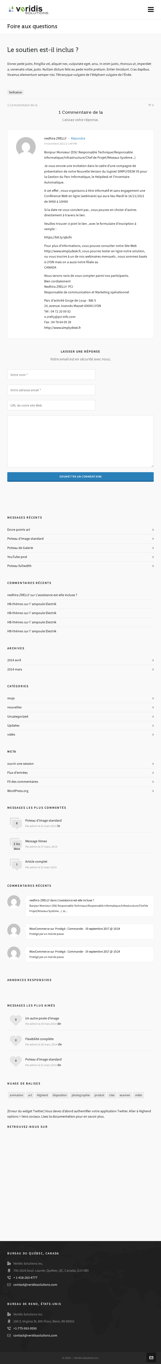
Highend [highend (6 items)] (42, 1095)
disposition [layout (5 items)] (60, 1095)
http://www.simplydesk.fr (62, 251)
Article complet (36, 861)
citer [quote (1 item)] (112, 1095)
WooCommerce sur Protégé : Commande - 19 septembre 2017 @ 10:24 (74, 929)
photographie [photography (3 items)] (81, 1095)
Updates (13, 725)
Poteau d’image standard (25, 538)
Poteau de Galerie (20, 548)
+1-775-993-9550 (25, 1328)
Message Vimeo (36, 841)
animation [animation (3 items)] (16, 1095)
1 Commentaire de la (22, 105)
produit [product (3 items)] (99, 1095)
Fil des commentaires (22, 781)
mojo (11, 698)
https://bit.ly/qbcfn (58, 237)
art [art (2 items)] (30, 1095)
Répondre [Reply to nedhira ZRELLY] (78, 138)
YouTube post (17, 557)
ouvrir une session (20, 763)
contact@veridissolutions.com (35, 1284)
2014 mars (14, 669)
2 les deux (17, 846)
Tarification (15, 92)
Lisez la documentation (58, 1116)
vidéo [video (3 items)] (138, 1095)
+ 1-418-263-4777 (25, 1277)
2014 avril (14, 660)
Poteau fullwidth (19, 566)
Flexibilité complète (39, 1039)
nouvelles (14, 707)
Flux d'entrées (17, 772)
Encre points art (18, 529)
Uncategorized (17, 716)
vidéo (11, 734)
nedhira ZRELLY (55, 138)
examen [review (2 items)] (125, 1095)
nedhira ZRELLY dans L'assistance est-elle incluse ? (61, 900)
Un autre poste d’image (42, 1018)
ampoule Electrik (44, 604)
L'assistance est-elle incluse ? (56, 595)
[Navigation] (151, 9)
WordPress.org (17, 791)
